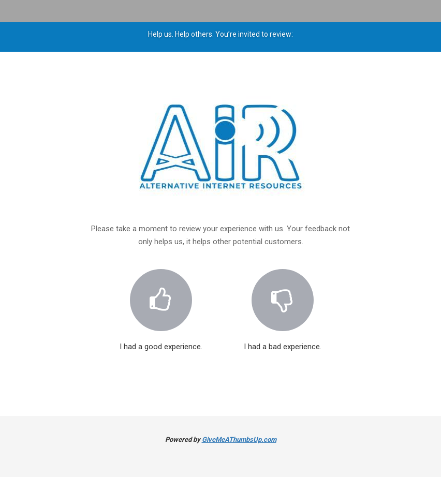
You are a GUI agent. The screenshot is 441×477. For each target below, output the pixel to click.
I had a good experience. (161, 304)
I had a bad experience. (283, 304)
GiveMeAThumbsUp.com (239, 439)
